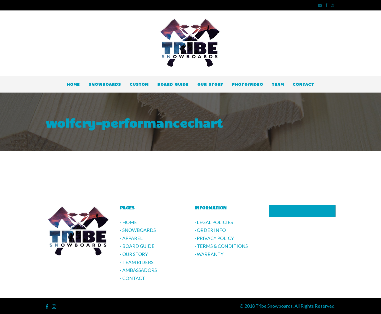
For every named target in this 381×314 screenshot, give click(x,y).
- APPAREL (131, 238)
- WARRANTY (208, 254)
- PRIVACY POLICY (214, 238)
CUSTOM (139, 84)
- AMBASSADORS (138, 270)
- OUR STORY (134, 254)
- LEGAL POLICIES (213, 222)
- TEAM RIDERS (136, 262)
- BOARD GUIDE (137, 246)
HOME (73, 84)
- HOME (128, 222)
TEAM (278, 84)
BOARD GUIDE (173, 84)
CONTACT (303, 84)
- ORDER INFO (210, 230)
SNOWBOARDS (105, 84)
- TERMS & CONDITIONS (221, 246)
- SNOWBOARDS (138, 230)
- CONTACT (132, 278)
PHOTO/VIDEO (247, 84)
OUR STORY (210, 84)
